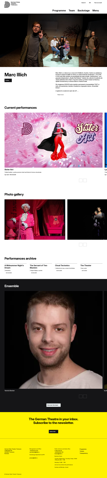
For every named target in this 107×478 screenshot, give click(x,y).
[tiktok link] (57, 443)
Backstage (84, 10)
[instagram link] (53, 443)
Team (72, 10)
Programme (59, 10)
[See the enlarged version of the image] (35, 219)
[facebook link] (49, 443)
